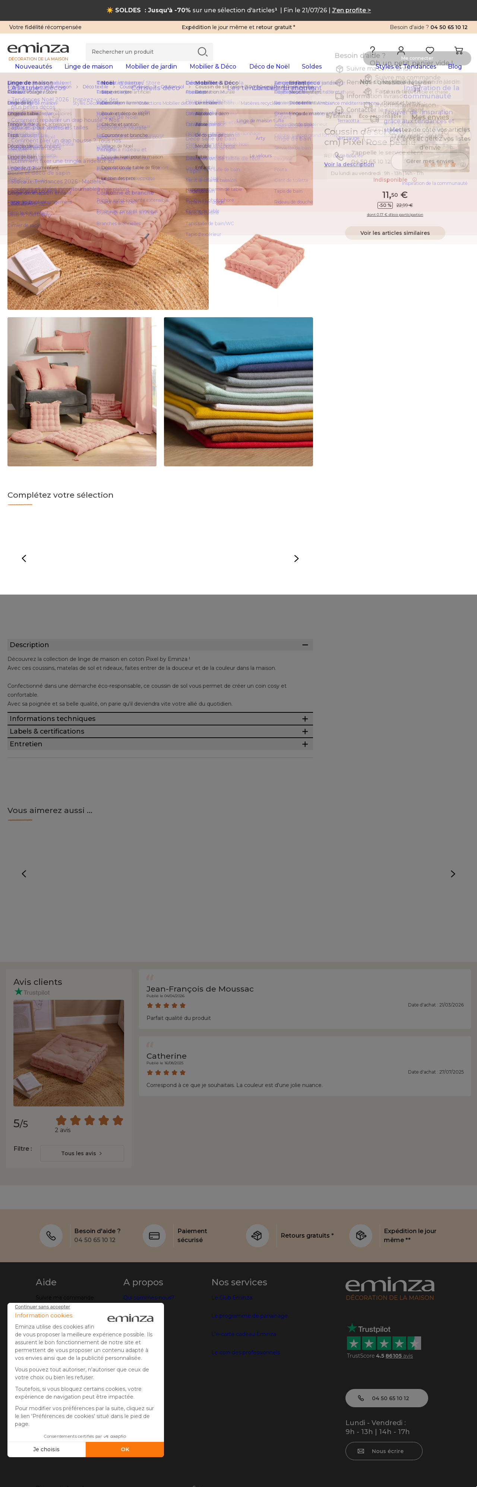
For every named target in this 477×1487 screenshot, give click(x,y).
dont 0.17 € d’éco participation (395, 226)
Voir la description (349, 176)
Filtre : (22, 1216)
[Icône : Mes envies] (462, 143)
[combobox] (82, 1221)
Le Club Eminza (231, 1365)
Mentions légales (58, 1474)
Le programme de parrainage (249, 1383)
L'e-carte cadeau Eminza (243, 1401)
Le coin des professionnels (245, 1420)
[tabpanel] (181, 74)
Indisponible (395, 191)
